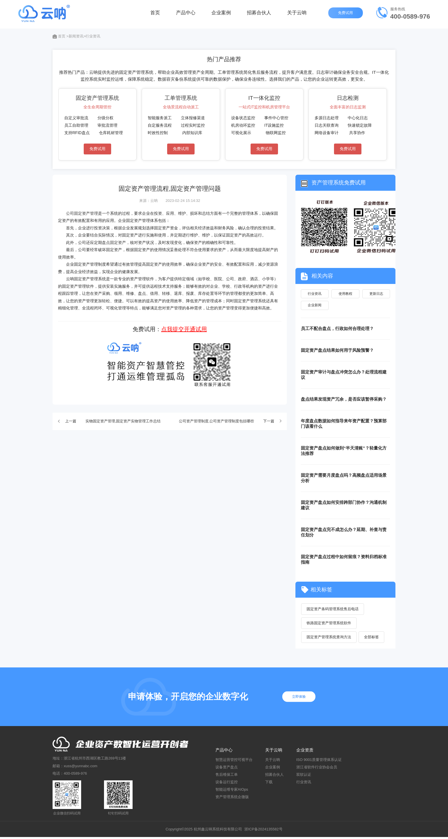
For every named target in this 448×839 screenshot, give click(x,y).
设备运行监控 (226, 784)
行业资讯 (314, 294)
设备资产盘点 (226, 769)
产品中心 (185, 14)
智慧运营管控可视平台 (234, 761)
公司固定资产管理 (82, 213)
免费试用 (346, 14)
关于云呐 (297, 14)
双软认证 (303, 776)
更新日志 (376, 294)
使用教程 (345, 294)
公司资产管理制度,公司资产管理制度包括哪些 (216, 421)
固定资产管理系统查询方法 (329, 639)
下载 (269, 784)
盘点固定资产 (114, 242)
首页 (155, 14)
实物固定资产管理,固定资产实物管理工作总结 (123, 421)
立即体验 (300, 698)
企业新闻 (314, 306)
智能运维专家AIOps (231, 791)
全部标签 (371, 639)
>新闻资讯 (74, 36)
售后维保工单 (226, 776)
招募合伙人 (259, 14)
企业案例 (221, 14)
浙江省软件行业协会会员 (316, 769)
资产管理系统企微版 (232, 799)
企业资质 (304, 751)
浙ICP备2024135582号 (263, 831)
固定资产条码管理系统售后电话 (333, 610)
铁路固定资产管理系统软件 (329, 625)
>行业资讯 (92, 36)
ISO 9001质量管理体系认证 (319, 761)
